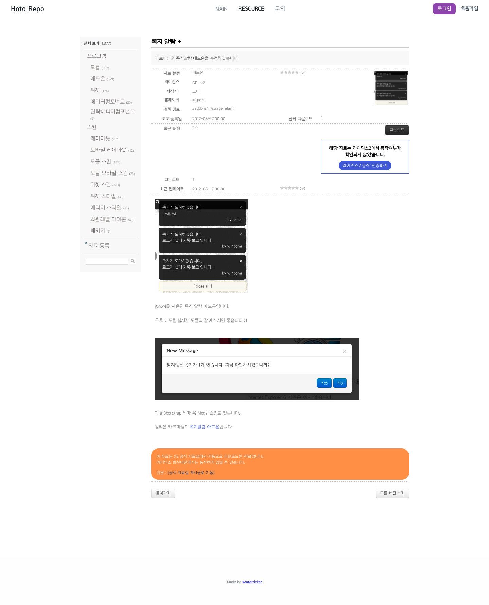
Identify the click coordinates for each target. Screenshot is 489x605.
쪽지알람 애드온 (204, 427)
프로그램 (96, 56)
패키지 (97, 231)
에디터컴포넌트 (107, 102)
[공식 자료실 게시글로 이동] (191, 472)
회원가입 (469, 8)
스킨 (91, 127)
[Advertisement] (244, 522)
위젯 (95, 90)
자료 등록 (99, 246)
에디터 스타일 (106, 207)
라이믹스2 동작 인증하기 (364, 165)
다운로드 (397, 129)
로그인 (444, 8)
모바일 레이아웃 (108, 150)
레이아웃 (100, 138)
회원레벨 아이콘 (108, 219)
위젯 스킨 (100, 184)
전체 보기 (91, 43)
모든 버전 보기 (392, 493)
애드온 (97, 78)
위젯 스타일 (103, 196)
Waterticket (252, 582)
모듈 (95, 67)
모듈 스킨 (100, 161)
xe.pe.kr (198, 99)
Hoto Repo (27, 8)
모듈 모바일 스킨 (109, 173)
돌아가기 (163, 493)
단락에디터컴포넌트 (112, 111)
